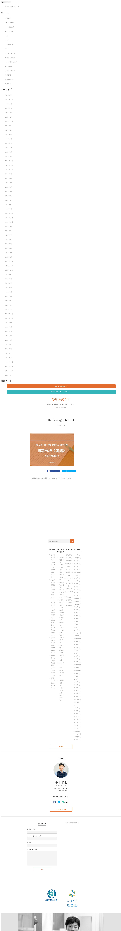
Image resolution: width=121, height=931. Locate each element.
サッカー (69, 583)
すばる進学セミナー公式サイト (61, 403)
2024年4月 (77, 572)
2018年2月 (77, 705)
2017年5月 (77, 728)
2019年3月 (77, 667)
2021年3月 (77, 604)
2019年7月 (77, 659)
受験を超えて (61, 411)
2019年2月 (77, 670)
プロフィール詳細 (61, 820)
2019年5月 (77, 662)
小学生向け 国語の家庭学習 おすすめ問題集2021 (53, 659)
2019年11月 (77, 647)
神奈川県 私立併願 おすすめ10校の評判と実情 (53, 599)
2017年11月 (77, 714)
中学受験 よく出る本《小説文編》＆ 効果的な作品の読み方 (61, 623)
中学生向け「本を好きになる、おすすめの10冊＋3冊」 (61, 646)
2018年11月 (77, 679)
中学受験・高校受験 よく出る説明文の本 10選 (61, 667)
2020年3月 (77, 636)
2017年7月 (77, 722)
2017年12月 (77, 711)
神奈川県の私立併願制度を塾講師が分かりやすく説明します (53, 679)
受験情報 (69, 566)
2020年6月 (77, 627)
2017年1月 (77, 739)
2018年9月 (77, 685)
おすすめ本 (69, 605)
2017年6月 (77, 725)
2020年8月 (77, 621)
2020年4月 (77, 633)
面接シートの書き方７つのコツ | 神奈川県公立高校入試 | (53, 619)
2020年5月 (77, 630)
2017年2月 (77, 737)
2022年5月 (77, 592)
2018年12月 (77, 676)
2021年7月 (77, 598)
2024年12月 (77, 569)
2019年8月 (77, 656)
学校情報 (69, 618)
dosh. (69, 591)
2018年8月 (77, 688)
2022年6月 (77, 589)
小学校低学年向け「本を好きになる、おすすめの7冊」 (61, 704)
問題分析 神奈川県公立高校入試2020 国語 (52, 490)
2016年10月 (77, 748)
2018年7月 (77, 690)
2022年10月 (77, 584)
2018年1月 (77, 708)
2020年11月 (77, 612)
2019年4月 (77, 664)
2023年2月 (77, 581)
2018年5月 (77, 696)
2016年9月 (77, 751)
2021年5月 (77, 601)
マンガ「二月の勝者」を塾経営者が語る (61, 684)
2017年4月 (77, 731)
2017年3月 (77, 734)
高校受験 (69, 572)
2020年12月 (77, 610)
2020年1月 (77, 641)
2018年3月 (77, 702)
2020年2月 (77, 638)
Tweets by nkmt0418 (72, 834)
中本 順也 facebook (61, 397)
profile (67, 927)
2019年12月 (77, 644)
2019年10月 (77, 650)
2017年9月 (77, 716)
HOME (61, 758)
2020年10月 (77, 615)
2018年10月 (77, 682)
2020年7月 (77, 624)
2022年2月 (77, 595)
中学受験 (69, 569)
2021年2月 (77, 607)
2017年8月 (77, 719)
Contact (72, 927)
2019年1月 (77, 673)
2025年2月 (77, 566)
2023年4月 (77, 578)
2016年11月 (77, 745)
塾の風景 (69, 627)
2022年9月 (77, 586)
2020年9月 (77, 618)
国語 (68, 580)
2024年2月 (77, 575)
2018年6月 (77, 693)
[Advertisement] (61, 523)
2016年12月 (77, 742)
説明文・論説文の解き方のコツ (53, 697)
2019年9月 (77, 653)
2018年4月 (77, 699)
